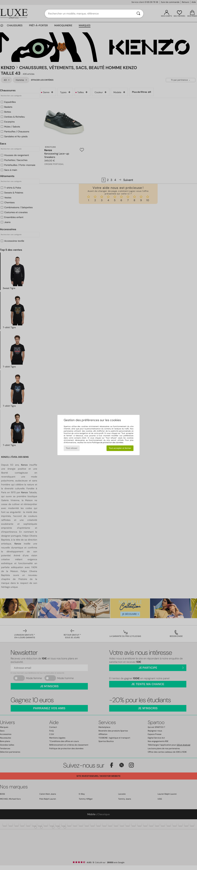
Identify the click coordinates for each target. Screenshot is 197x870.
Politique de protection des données (107, 442)
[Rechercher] (138, 14)
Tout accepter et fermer (120, 448)
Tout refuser (71, 448)
